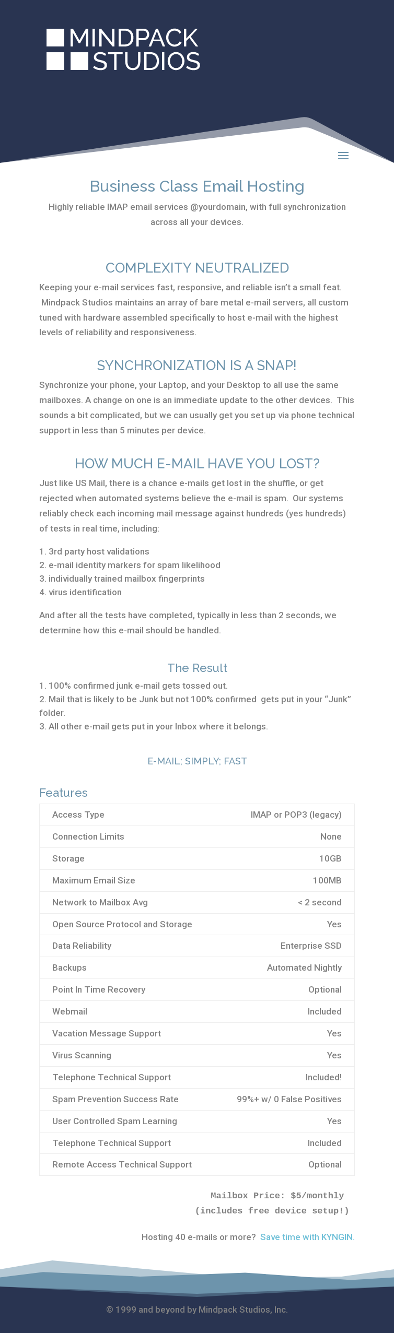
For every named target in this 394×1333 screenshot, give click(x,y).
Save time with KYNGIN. (307, 1237)
